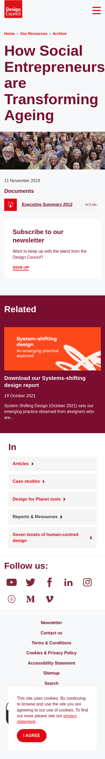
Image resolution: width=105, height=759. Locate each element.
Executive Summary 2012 (47, 204)
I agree (31, 735)
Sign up (21, 267)
